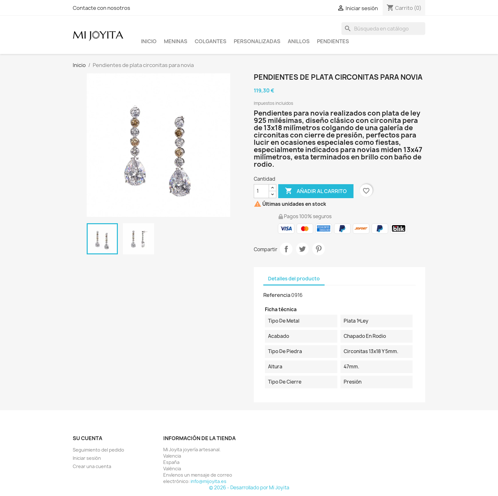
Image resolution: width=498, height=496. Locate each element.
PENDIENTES (333, 41)
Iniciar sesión (87, 458)
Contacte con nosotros (101, 7)
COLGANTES (210, 41)
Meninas (175, 41)
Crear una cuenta (92, 466)
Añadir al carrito (316, 191)
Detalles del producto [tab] (294, 278)
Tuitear (302, 249)
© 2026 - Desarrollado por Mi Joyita (249, 487)
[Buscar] (383, 28)
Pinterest (318, 249)
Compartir (286, 249)
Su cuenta (87, 438)
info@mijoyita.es (208, 481)
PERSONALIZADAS (257, 41)
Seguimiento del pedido (98, 450)
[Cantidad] (261, 191)
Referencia (276, 295)
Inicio (149, 41)
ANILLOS (299, 41)
